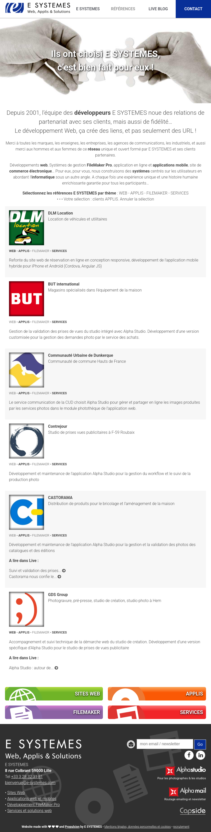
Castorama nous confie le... (35, 576)
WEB (123, 193)
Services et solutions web (29, 810)
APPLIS (136, 193)
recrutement (181, 826)
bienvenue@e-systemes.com (30, 782)
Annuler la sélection (137, 199)
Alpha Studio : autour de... (33, 668)
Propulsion (72, 826)
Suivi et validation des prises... (37, 570)
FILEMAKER (156, 193)
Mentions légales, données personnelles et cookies (137, 826)
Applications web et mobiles (31, 798)
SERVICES (180, 193)
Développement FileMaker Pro (33, 804)
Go (200, 744)
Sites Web (16, 792)
